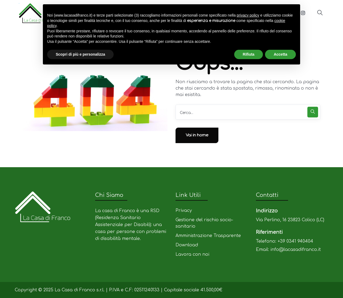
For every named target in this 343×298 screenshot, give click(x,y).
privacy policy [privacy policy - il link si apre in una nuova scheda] (248, 15)
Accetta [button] (280, 54)
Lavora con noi (192, 254)
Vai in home (197, 135)
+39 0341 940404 (295, 241)
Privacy (184, 210)
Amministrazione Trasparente (208, 235)
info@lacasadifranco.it (295, 249)
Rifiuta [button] (249, 54)
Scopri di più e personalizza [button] (80, 54)
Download (187, 245)
